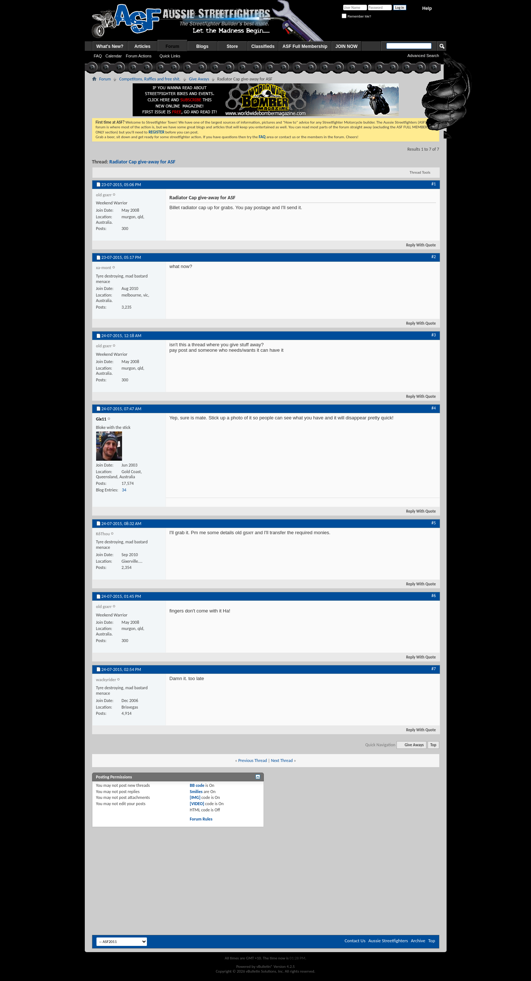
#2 (433, 256)
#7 (433, 668)
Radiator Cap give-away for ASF (142, 162)
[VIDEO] (197, 803)
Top (433, 745)
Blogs (202, 46)
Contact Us (355, 940)
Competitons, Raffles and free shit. (150, 79)
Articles (142, 46)
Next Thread (282, 760)
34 (124, 490)
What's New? (110, 46)
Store (232, 46)
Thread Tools (420, 172)
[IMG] (195, 797)
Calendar (114, 56)
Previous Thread (252, 760)
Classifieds (262, 46)
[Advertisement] (266, 847)
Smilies (196, 791)
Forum (172, 46)
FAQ (98, 56)
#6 (433, 595)
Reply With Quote (418, 245)
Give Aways (199, 79)
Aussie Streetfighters (388, 940)
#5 (433, 522)
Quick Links (169, 56)
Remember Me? (356, 16)
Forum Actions (138, 56)
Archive (418, 940)
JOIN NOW (346, 46)
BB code (197, 785)
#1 (433, 183)
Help (427, 8)
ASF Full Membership (304, 46)
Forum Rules (201, 819)
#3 (433, 334)
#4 (433, 408)
